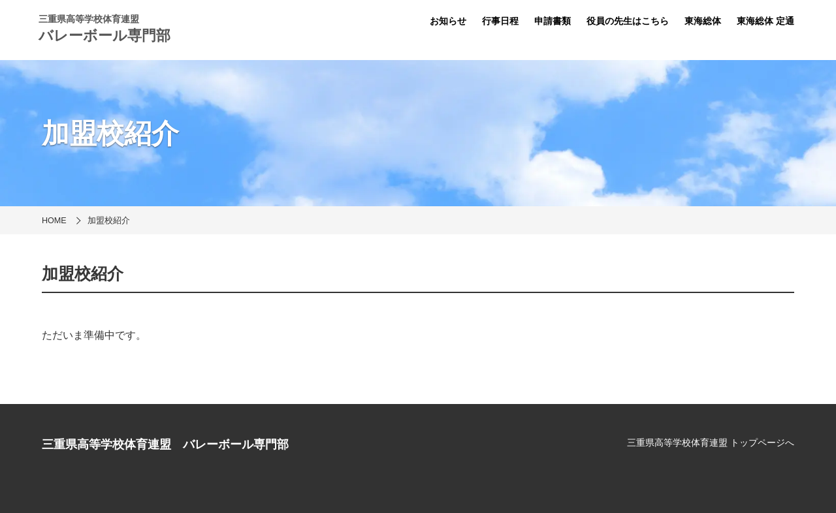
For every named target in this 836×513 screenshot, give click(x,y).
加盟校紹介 (109, 220)
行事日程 (500, 21)
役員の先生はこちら (628, 21)
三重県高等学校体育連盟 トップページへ (710, 442)
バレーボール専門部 (104, 35)
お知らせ (448, 21)
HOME (54, 220)
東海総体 (702, 21)
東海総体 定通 (765, 21)
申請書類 (552, 21)
